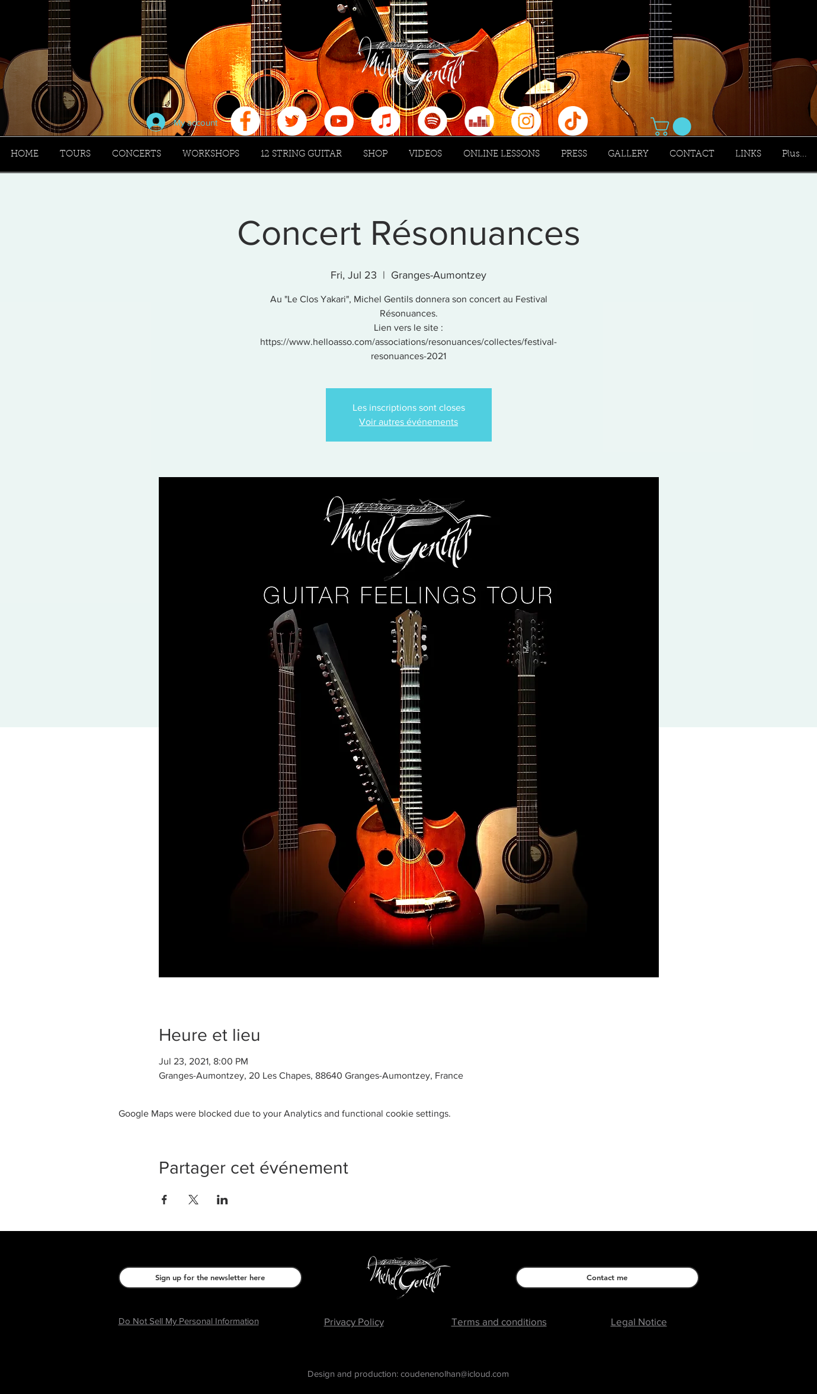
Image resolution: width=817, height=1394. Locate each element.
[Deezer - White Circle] (479, 121)
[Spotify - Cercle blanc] (432, 121)
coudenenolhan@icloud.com (455, 1374)
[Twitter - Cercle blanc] (292, 121)
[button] (673, 126)
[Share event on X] (193, 1199)
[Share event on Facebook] (164, 1199)
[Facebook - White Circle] (245, 121)
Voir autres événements (408, 422)
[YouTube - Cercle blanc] (339, 121)
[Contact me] (607, 1278)
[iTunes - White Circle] (386, 121)
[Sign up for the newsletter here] (210, 1278)
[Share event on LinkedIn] (222, 1199)
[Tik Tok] (573, 121)
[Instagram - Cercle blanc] (526, 121)
